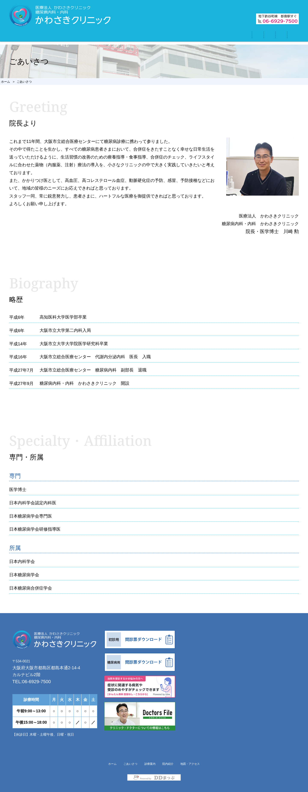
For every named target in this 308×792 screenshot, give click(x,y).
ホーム (55, 36)
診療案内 (158, 36)
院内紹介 (207, 36)
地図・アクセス (265, 36)
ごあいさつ (105, 36)
